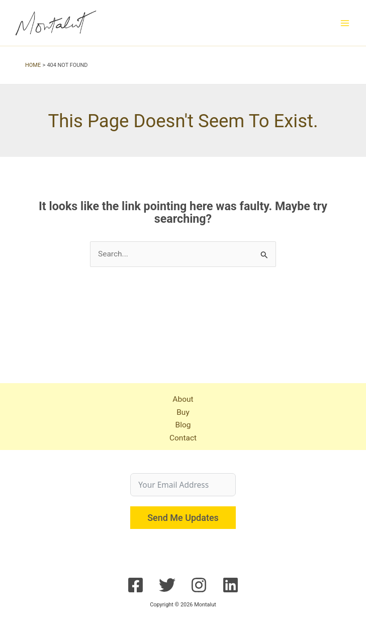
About (182, 399)
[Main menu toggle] (345, 23)
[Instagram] (199, 585)
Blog (183, 424)
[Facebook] (135, 585)
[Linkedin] (230, 585)
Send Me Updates (183, 517)
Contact (183, 437)
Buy (183, 412)
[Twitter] (167, 585)
